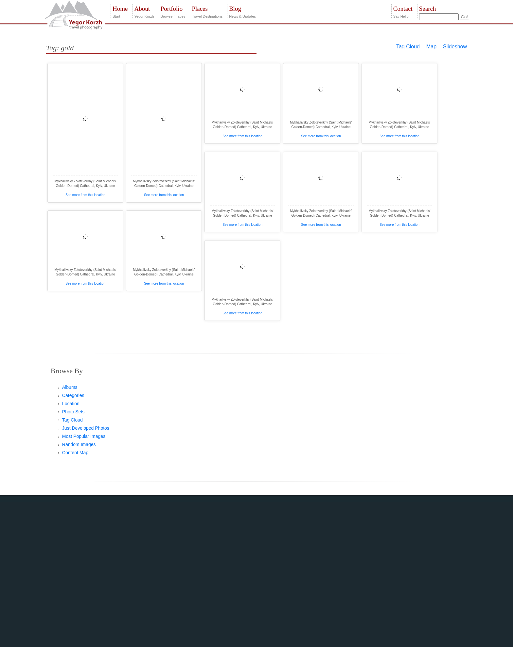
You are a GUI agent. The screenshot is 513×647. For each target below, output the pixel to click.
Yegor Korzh (144, 11)
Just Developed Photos (85, 428)
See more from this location (85, 195)
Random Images (79, 444)
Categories (73, 395)
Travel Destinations (207, 11)
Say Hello (403, 11)
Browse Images (173, 11)
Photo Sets (73, 411)
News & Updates (242, 11)
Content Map (75, 452)
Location (71, 403)
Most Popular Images (83, 436)
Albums (70, 387)
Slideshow (455, 46)
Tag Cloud (408, 46)
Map (431, 46)
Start (120, 11)
